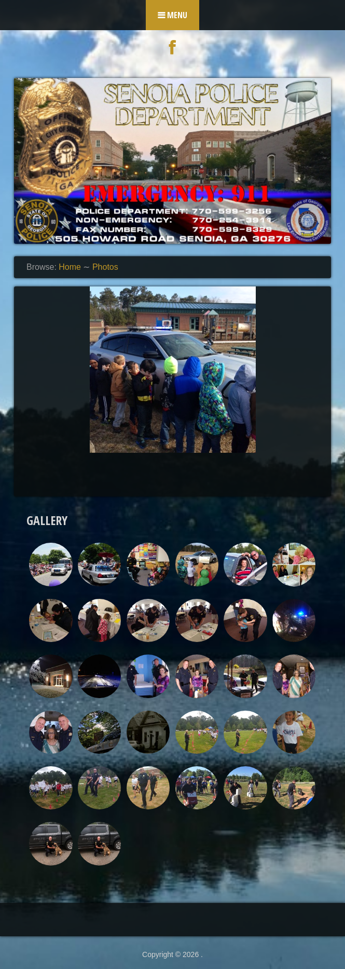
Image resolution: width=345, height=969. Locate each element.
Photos (105, 267)
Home (70, 267)
